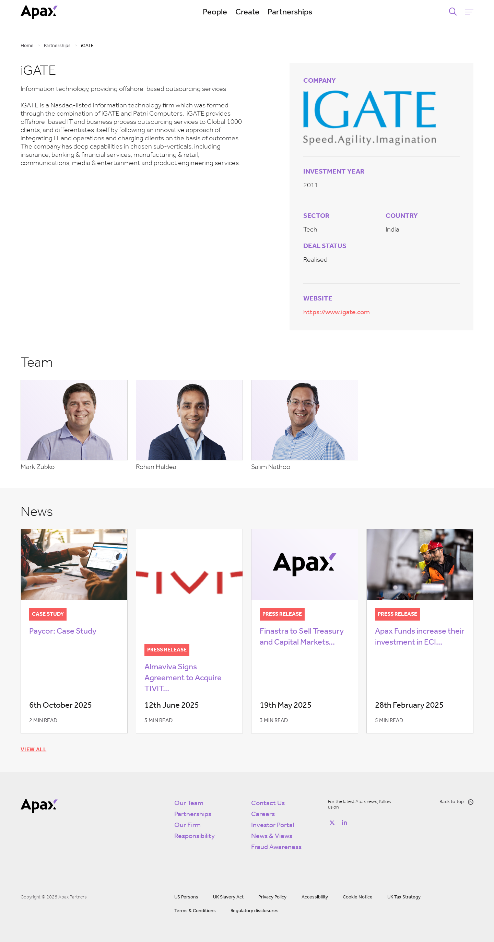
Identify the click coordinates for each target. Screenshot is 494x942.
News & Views (271, 836)
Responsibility (194, 836)
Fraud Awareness (276, 847)
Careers (263, 814)
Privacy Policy (272, 897)
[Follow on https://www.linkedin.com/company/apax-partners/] (344, 823)
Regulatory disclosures (255, 911)
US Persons (186, 897)
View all (33, 750)
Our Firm (187, 825)
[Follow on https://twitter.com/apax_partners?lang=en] (332, 823)
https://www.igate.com (336, 312)
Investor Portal (272, 825)
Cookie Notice (358, 897)
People (215, 12)
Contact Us (268, 803)
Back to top (456, 802)
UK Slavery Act (228, 897)
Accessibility (315, 897)
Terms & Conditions (195, 911)
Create (247, 12)
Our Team (188, 803)
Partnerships (290, 12)
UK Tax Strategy (404, 897)
